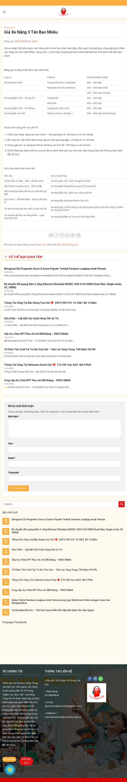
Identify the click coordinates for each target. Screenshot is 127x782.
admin (34, 41)
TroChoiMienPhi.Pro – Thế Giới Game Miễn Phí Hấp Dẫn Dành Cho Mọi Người (53, 610)
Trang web (13, 472)
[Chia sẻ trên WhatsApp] (51, 235)
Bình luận (13, 416)
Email (11, 458)
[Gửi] (122, 504)
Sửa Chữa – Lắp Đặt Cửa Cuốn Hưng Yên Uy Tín (31, 318)
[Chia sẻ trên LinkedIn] (78, 235)
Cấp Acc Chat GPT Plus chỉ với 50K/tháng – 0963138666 (36, 333)
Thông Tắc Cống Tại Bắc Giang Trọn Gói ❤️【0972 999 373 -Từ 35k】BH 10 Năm (50, 302)
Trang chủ (9, 27)
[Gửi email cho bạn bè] (67, 235)
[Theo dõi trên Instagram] (95, 678)
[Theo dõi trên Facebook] (89, 678)
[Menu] (4, 12)
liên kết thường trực (67, 244)
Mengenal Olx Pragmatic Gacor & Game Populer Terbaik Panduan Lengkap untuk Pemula (55, 268)
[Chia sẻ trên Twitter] (62, 235)
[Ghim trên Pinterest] (72, 235)
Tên (10, 443)
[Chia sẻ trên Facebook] (56, 235)
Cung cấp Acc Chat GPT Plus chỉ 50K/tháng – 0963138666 (37, 380)
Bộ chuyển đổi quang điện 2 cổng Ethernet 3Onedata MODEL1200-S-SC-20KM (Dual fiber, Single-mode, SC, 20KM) (63, 286)
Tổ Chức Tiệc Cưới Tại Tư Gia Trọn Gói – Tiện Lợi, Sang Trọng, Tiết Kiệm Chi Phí (49, 349)
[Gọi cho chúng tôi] (100, 678)
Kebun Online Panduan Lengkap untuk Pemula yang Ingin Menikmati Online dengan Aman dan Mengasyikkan (61, 601)
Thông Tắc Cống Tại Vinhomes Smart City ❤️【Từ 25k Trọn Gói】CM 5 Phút (47, 364)
